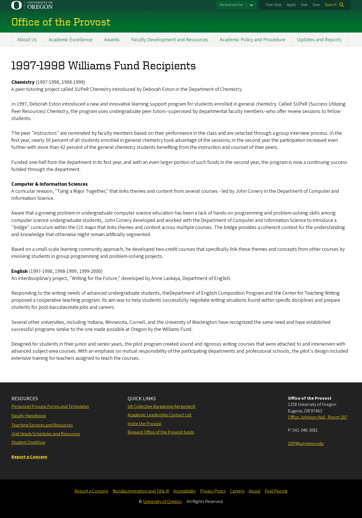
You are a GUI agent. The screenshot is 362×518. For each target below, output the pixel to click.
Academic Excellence (70, 39)
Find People (276, 491)
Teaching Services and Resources (42, 425)
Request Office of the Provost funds (161, 432)
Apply (291, 5)
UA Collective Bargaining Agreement (162, 406)
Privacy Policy (213, 491)
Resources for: (232, 5)
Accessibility (184, 491)
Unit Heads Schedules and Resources (45, 434)
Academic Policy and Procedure (252, 39)
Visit (304, 5)
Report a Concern (91, 491)
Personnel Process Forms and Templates (50, 406)
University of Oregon (162, 501)
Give (316, 5)
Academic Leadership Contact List (159, 415)
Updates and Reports (319, 39)
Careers (237, 491)
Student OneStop (28, 442)
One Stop (274, 5)
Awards (112, 39)
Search (331, 5)
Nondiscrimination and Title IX (141, 491)
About (254, 491)
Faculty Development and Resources (169, 39)
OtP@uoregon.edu (306, 443)
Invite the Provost (144, 424)
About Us (27, 39)
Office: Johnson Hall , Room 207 (317, 417)
